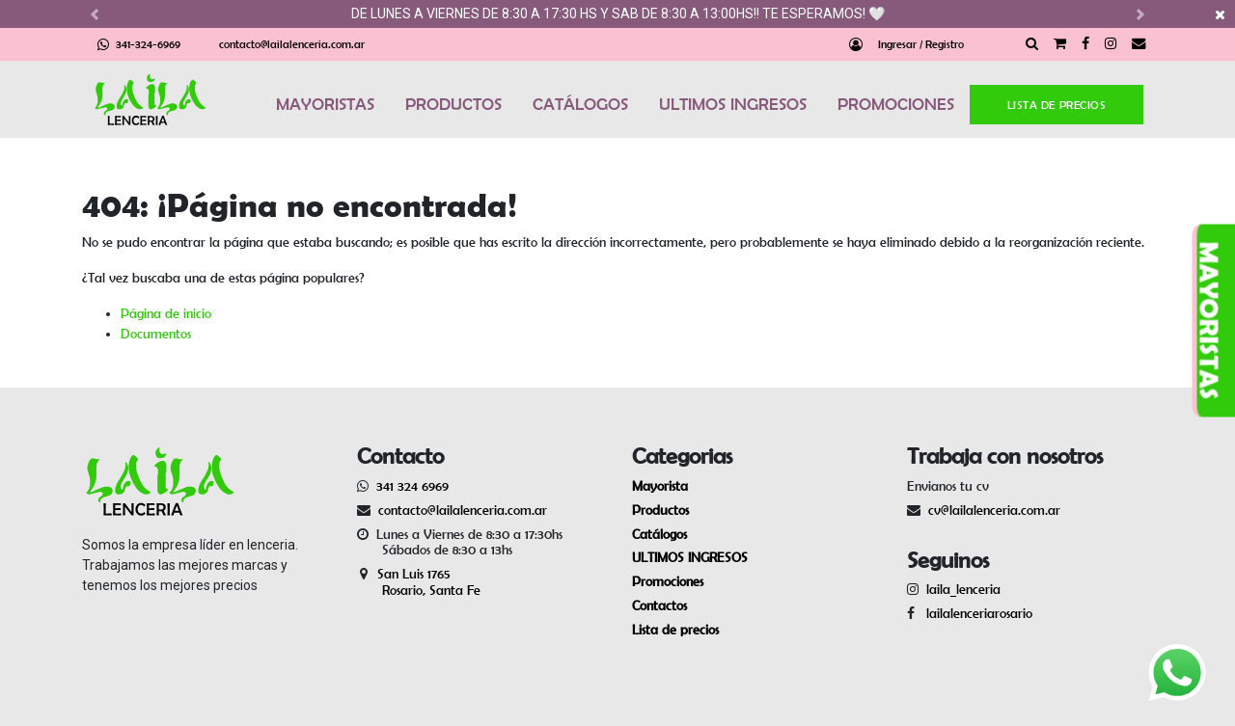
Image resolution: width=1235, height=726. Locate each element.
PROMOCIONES (895, 104)
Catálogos (659, 534)
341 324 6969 (412, 486)
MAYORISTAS (325, 104)
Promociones (667, 581)
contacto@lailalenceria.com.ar (292, 44)
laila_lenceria (963, 589)
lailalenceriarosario (975, 613)
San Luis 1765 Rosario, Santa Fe (418, 582)
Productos (660, 510)
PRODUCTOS (453, 104)
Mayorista (660, 486)
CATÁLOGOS (580, 104)
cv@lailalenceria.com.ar (994, 510)
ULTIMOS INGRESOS (733, 104)
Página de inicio (166, 313)
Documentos (156, 333)
